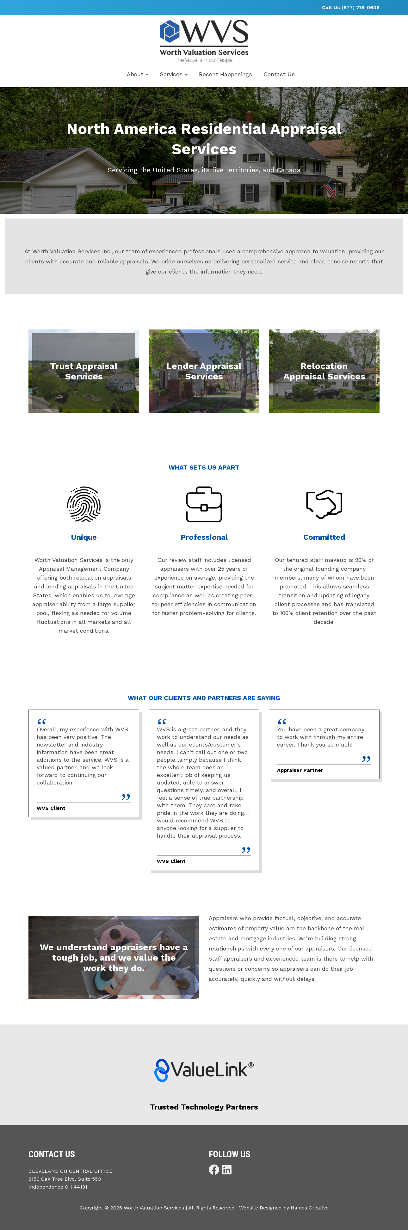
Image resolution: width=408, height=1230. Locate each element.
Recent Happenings (225, 74)
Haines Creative (310, 1208)
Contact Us (279, 74)
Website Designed (260, 1208)
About (137, 74)
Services (174, 74)
